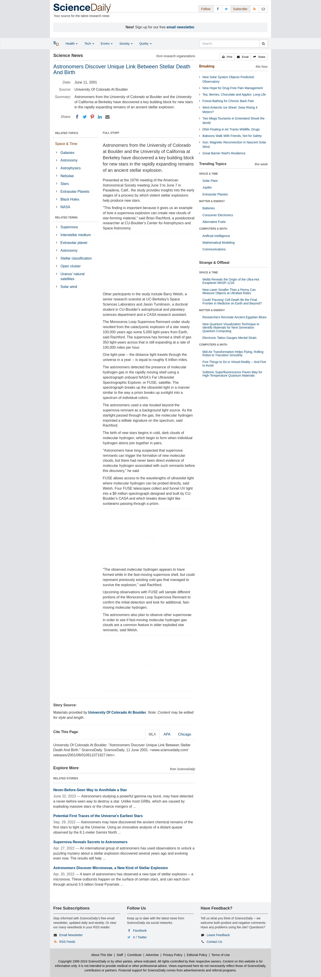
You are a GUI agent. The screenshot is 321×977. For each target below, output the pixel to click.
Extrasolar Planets (74, 191)
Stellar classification (76, 258)
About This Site (101, 955)
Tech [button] (89, 43)
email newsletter (181, 27)
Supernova (69, 227)
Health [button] (72, 43)
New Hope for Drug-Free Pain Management (232, 88)
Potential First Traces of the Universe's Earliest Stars (98, 816)
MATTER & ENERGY (212, 201)
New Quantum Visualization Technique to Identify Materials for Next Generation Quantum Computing (230, 327)
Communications (214, 249)
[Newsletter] (263, 8)
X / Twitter (140, 937)
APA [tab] (167, 734)
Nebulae (67, 176)
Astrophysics (70, 168)
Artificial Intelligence (216, 236)
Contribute (134, 955)
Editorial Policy (197, 955)
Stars (64, 184)
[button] (227, 57)
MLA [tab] (152, 734)
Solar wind (68, 287)
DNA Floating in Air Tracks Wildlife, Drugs (231, 129)
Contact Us (214, 941)
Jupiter (207, 187)
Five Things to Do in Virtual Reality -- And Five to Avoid (234, 363)
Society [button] (126, 43)
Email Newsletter (71, 935)
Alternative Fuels (214, 222)
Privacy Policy (172, 955)
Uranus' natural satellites (72, 276)
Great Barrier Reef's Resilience (223, 153)
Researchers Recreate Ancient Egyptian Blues (234, 317)
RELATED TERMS (66, 217)
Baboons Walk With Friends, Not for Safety (232, 136)
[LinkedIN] (100, 117)
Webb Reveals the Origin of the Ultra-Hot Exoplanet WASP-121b (230, 281)
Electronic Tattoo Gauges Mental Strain (229, 338)
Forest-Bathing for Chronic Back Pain (228, 101)
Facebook (140, 930)
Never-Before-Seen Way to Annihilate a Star (90, 790)
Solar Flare (210, 180)
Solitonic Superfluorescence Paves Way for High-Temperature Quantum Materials (232, 373)
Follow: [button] (206, 9)
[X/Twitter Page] (226, 8)
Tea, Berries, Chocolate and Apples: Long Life (234, 94)
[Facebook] (77, 117)
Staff (120, 955)
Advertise (152, 955)
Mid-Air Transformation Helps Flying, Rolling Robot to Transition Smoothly (232, 353)
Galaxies (67, 153)
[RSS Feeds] (254, 8)
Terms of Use (220, 955)
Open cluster (70, 266)
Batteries (208, 208)
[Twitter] (84, 117)
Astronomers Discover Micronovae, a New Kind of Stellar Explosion (110, 868)
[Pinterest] (92, 117)
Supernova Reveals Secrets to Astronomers (90, 842)
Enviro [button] (107, 43)
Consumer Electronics (217, 215)
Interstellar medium (75, 235)
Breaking (206, 66)
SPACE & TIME (208, 173)
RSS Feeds (67, 941)
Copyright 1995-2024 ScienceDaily (82, 961)
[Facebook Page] (217, 8)
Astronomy (68, 160)
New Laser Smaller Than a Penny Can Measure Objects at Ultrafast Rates (229, 291)
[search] (263, 43)
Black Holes (69, 199)
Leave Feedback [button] (218, 935)
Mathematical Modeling (218, 242)
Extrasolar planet (73, 243)
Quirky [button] (145, 43)
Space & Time (66, 144)
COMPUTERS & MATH (213, 228)
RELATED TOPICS (66, 133)
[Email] (107, 117)
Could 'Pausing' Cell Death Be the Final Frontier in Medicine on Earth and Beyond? (232, 301)
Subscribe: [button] (240, 9)
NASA (65, 207)
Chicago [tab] (184, 734)
